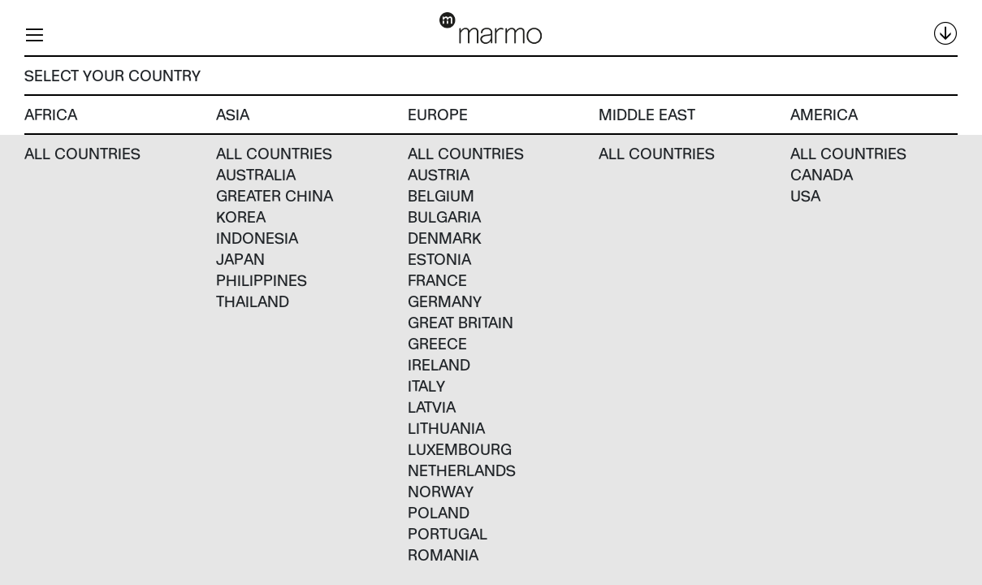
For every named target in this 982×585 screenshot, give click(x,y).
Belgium (441, 195)
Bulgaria (444, 216)
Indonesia (257, 237)
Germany (445, 301)
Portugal (447, 533)
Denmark (445, 237)
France (437, 279)
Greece (437, 343)
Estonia (439, 258)
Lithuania (446, 427)
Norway (441, 491)
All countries (82, 153)
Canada (821, 174)
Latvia (432, 406)
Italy (426, 385)
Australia (256, 174)
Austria (438, 174)
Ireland (439, 364)
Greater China (274, 195)
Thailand (252, 301)
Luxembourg (460, 448)
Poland (438, 512)
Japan (240, 258)
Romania (443, 554)
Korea (241, 216)
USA (805, 195)
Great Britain (460, 322)
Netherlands (462, 470)
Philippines (261, 279)
